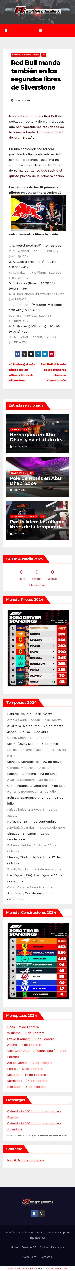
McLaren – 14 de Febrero (26, 1075)
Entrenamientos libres (25, 55)
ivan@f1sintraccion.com (25, 1160)
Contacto (46, 1256)
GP (43, 55)
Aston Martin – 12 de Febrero (30, 1063)
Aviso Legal (30, 1256)
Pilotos (43, 1247)
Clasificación (18, 473)
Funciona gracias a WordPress (25, 1232)
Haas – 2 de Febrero (23, 1027)
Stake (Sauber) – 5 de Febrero (30, 1039)
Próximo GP (29, 1247)
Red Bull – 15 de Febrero (26, 1087)
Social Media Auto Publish (21, 1268)
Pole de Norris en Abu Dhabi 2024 (35, 480)
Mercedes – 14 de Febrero (27, 1081)
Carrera (15, 429)
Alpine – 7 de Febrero (24, 1045)
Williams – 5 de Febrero (26, 1033)
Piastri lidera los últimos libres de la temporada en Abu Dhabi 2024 (37, 526)
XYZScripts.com (59, 1268)
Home (14, 1247)
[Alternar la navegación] (40, 30)
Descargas (57, 1247)
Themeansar (37, 1237)
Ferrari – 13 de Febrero (25, 1069)
